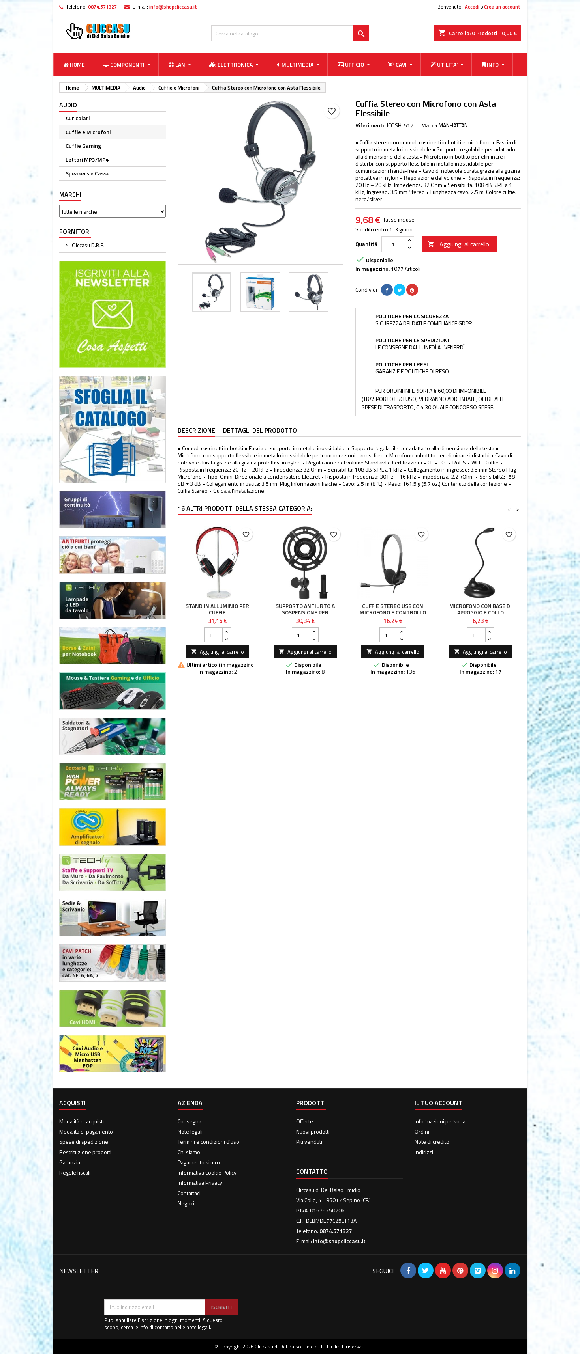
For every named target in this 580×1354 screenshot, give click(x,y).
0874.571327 (102, 7)
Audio (68, 105)
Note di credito (432, 1142)
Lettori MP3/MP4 (87, 159)
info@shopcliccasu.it (173, 7)
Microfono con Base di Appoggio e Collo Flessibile (480, 612)
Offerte (304, 1121)
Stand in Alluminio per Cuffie (217, 609)
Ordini (422, 1131)
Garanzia (69, 1162)
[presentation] (164, 1279)
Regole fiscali (74, 1172)
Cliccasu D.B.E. (88, 245)
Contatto (312, 1171)
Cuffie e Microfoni (88, 132)
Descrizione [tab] (196, 430)
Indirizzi (424, 1152)
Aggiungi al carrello (458, 244)
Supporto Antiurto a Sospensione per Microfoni (305, 612)
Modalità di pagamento (86, 1131)
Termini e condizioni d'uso (208, 1142)
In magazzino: (372, 268)
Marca (429, 125)
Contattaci (189, 1193)
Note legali (190, 1131)
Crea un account (502, 7)
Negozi (186, 1203)
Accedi (472, 7)
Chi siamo (189, 1152)
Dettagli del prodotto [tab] (260, 430)
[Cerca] (290, 33)
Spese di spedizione (83, 1142)
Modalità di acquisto (82, 1121)
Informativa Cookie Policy (207, 1172)
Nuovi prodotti (313, 1131)
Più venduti (309, 1142)
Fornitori (75, 231)
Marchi (70, 194)
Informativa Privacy (200, 1183)
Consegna (189, 1121)
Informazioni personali (441, 1121)
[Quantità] (393, 244)
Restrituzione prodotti (85, 1152)
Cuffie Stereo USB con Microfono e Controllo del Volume (393, 612)
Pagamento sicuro (199, 1162)
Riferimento (370, 125)
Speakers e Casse (88, 173)
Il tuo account (438, 1103)
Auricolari (78, 118)
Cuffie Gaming (83, 146)
